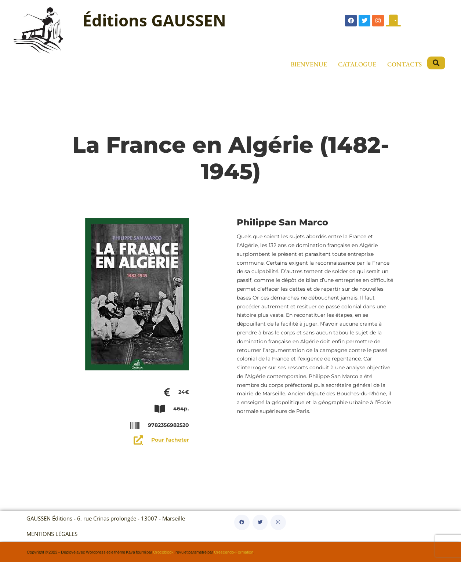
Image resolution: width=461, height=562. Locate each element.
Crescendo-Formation (233, 552)
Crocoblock (163, 552)
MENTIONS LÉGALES (51, 534)
